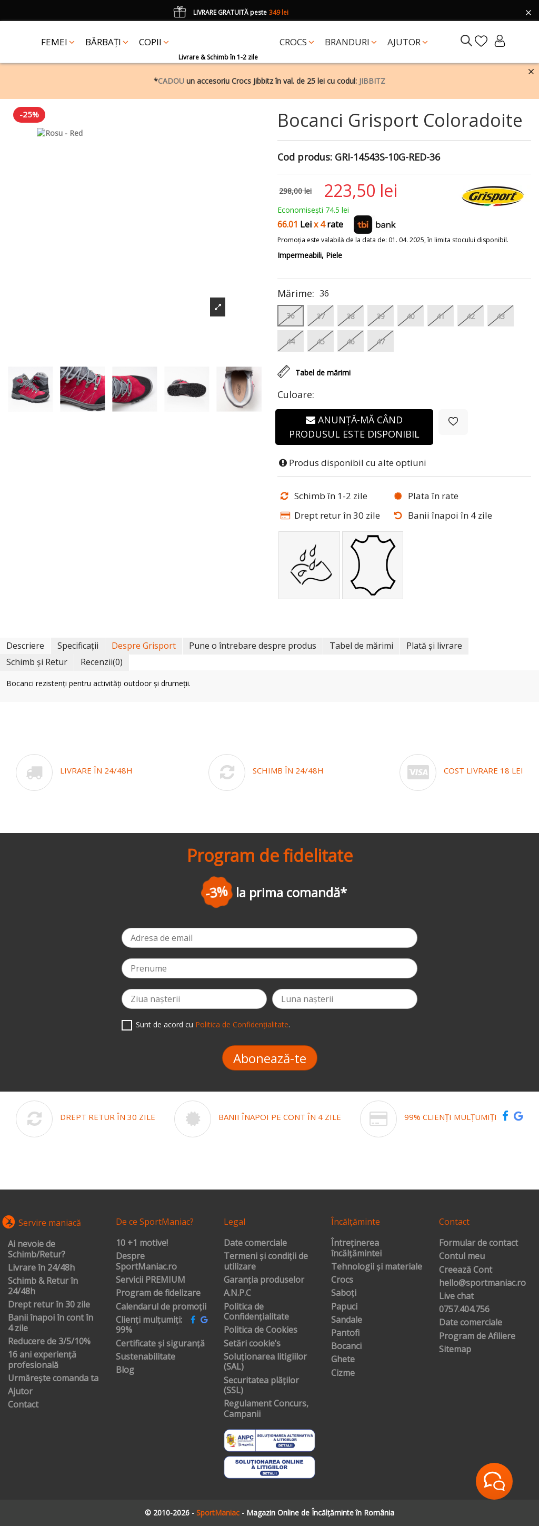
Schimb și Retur (36, 662)
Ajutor (20, 1391)
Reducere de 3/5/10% (49, 1341)
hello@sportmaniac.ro (482, 1283)
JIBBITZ (372, 81)
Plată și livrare (434, 645)
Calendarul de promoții (161, 1307)
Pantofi (345, 1333)
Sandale (346, 1320)
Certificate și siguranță (160, 1344)
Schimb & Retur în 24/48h (43, 1286)
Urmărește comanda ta (53, 1378)
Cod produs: (304, 157)
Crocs (342, 1280)
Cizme (343, 1373)
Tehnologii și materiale (376, 1267)
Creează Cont (465, 1270)
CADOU (171, 81)
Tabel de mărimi (361, 645)
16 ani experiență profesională (42, 1360)
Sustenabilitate (145, 1357)
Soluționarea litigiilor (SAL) (265, 1362)
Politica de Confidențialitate (241, 1024)
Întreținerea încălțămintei (356, 1248)
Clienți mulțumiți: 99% (149, 1325)
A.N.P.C (237, 1293)
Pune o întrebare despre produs (252, 645)
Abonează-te (269, 1058)
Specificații (77, 645)
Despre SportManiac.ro (146, 1261)
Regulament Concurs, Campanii (266, 1409)
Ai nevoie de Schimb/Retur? (36, 1249)
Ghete (343, 1359)
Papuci (344, 1307)
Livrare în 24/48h (41, 1268)
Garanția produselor (264, 1280)
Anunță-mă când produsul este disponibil (354, 426)
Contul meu (462, 1256)
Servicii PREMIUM (150, 1280)
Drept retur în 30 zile (49, 1305)
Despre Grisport (144, 645)
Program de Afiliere (477, 1336)
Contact (23, 1405)
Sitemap (455, 1349)
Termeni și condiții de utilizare (266, 1261)
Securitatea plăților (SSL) (261, 1385)
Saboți (343, 1293)
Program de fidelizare (158, 1293)
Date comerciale (255, 1243)
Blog (125, 1370)
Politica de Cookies (260, 1330)
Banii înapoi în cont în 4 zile (50, 1323)
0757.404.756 (464, 1309)
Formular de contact (478, 1243)
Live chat (456, 1296)
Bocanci (346, 1346)
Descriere (25, 645)
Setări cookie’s (252, 1344)
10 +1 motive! (142, 1243)
